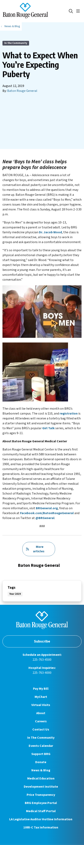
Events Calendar (41, 746)
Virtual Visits (40, 705)
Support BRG (40, 754)
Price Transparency (41, 795)
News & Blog (40, 770)
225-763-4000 (42, 672)
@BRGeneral (44, 518)
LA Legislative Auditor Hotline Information (40, 819)
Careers (41, 721)
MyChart (41, 697)
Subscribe (42, 641)
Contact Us (40, 729)
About (40, 713)
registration (69, 413)
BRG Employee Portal (41, 803)
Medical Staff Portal (41, 811)
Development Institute (41, 786)
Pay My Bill (41, 688)
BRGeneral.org (47, 508)
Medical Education (40, 778)
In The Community (40, 737)
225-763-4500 (42, 659)
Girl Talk (48, 428)
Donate (40, 762)
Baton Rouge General (22, 91)
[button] (79, 11)
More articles (35, 549)
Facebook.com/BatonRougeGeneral (47, 513)
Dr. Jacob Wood (50, 232)
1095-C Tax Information (40, 827)
